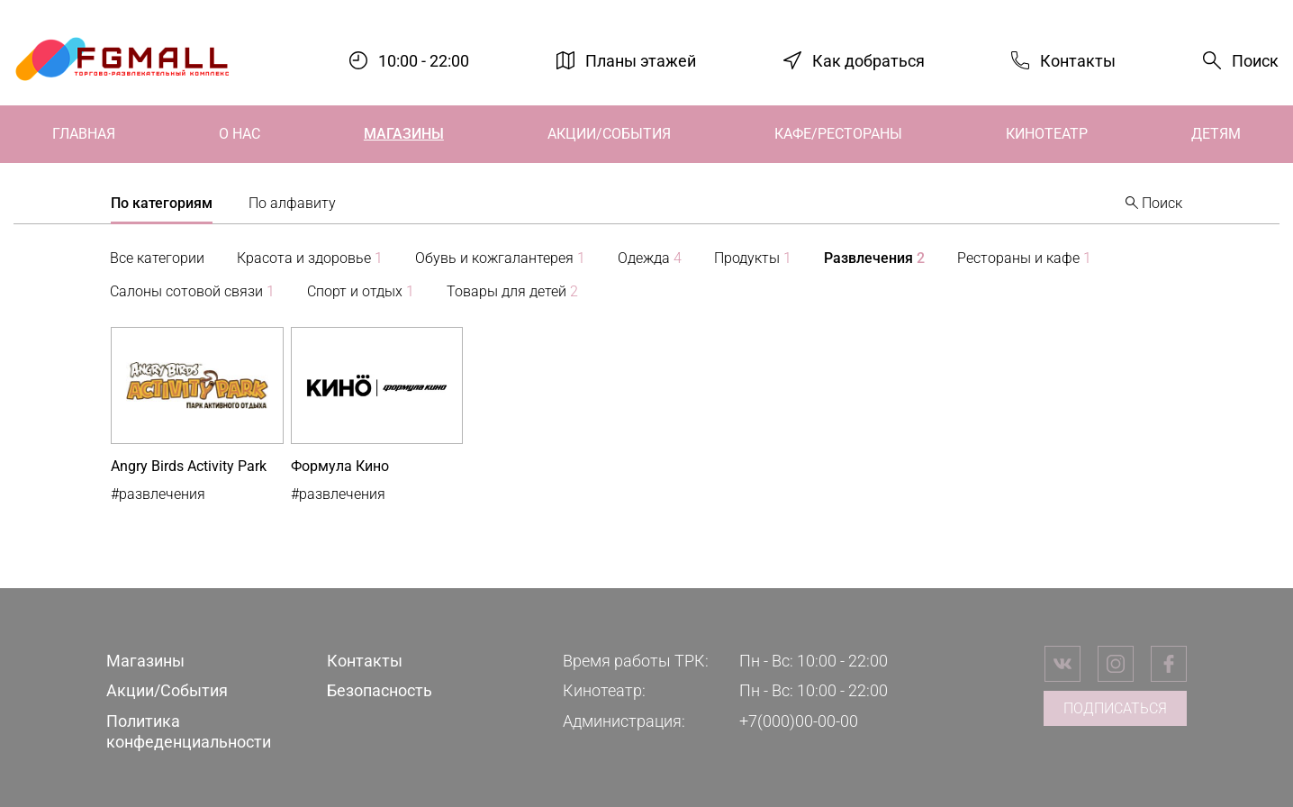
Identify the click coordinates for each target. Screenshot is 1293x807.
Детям (1216, 133)
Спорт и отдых (360, 291)
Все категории (157, 258)
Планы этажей (640, 59)
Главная (83, 133)
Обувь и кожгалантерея (500, 258)
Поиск (1255, 60)
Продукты (752, 258)
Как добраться (868, 59)
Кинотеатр (1047, 133)
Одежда (650, 258)
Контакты (1078, 59)
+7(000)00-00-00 (798, 721)
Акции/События (609, 133)
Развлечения (874, 258)
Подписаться (1115, 708)
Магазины (404, 133)
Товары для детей (512, 291)
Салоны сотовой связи (192, 291)
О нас (239, 133)
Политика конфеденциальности (188, 731)
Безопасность (379, 690)
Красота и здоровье (310, 258)
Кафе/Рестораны (838, 133)
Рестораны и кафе (1024, 258)
